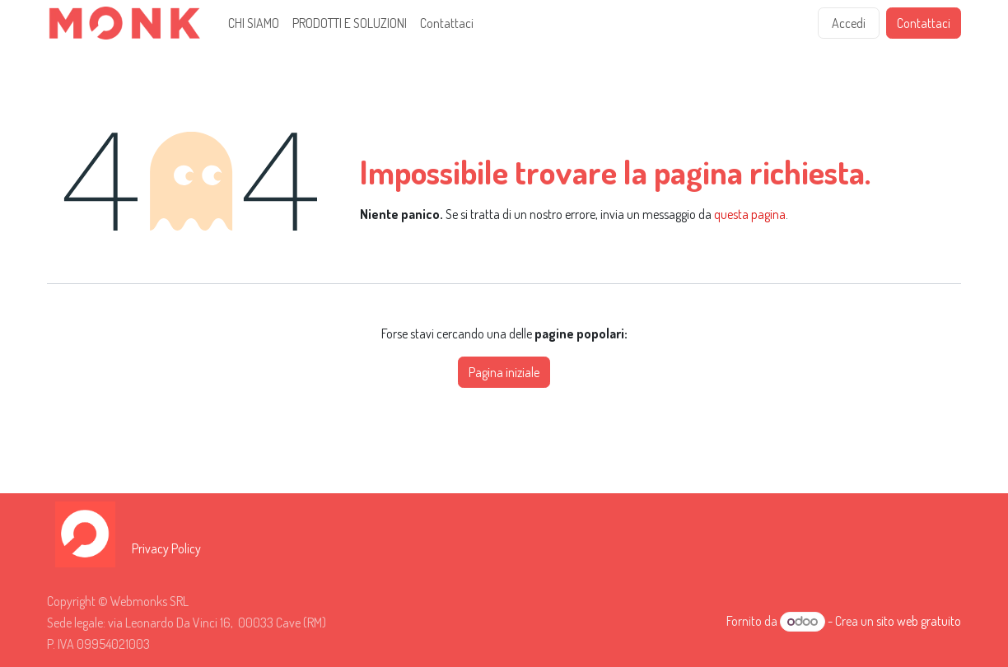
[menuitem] (254, 23)
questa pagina (750, 214)
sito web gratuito (918, 621)
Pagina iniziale (504, 372)
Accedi (849, 23)
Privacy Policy (166, 548)
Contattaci (923, 23)
